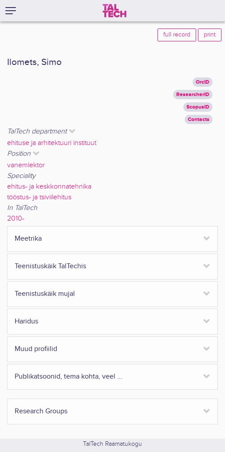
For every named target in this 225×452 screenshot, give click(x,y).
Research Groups (41, 411)
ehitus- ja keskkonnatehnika (49, 186)
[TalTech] (114, 11)
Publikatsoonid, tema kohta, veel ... (68, 376)
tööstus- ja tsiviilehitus (39, 197)
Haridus (26, 321)
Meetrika (28, 238)
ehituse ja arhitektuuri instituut (51, 143)
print (210, 34)
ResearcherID (192, 94)
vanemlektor (26, 165)
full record (176, 34)
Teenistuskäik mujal (45, 294)
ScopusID (197, 107)
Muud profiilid (36, 349)
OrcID (202, 82)
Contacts (198, 119)
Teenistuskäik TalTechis (50, 266)
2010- (15, 218)
